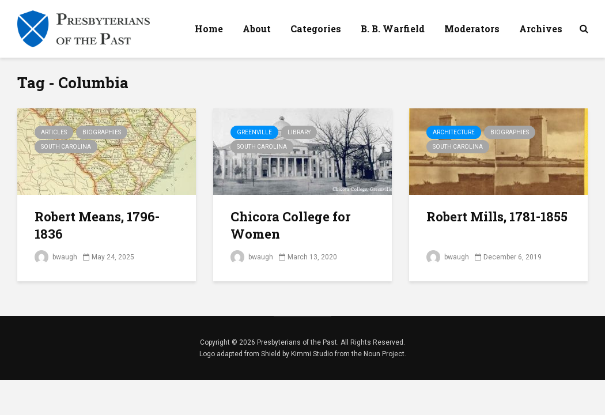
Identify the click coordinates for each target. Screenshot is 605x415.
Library (299, 132)
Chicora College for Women (290, 225)
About (257, 28)
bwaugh (56, 257)
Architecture (454, 132)
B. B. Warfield (393, 28)
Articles (54, 132)
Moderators (472, 28)
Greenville (254, 132)
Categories (315, 28)
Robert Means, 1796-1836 (97, 225)
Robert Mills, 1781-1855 (497, 216)
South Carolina (66, 147)
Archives (540, 28)
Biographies (101, 132)
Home (209, 28)
